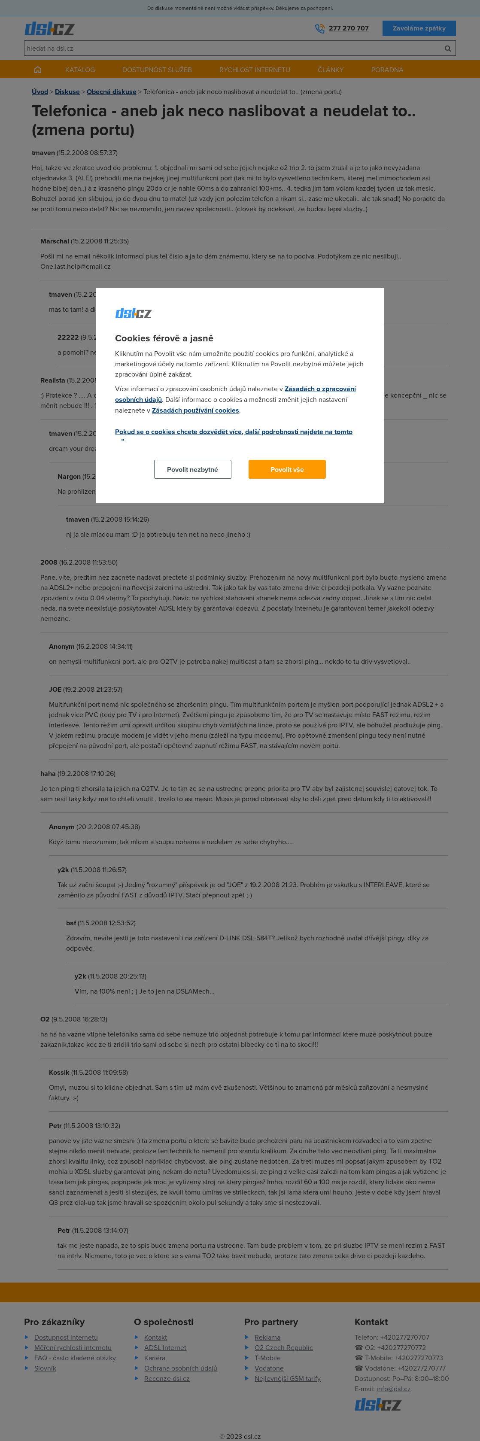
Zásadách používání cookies (195, 410)
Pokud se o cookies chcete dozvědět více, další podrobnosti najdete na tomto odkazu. (233, 437)
